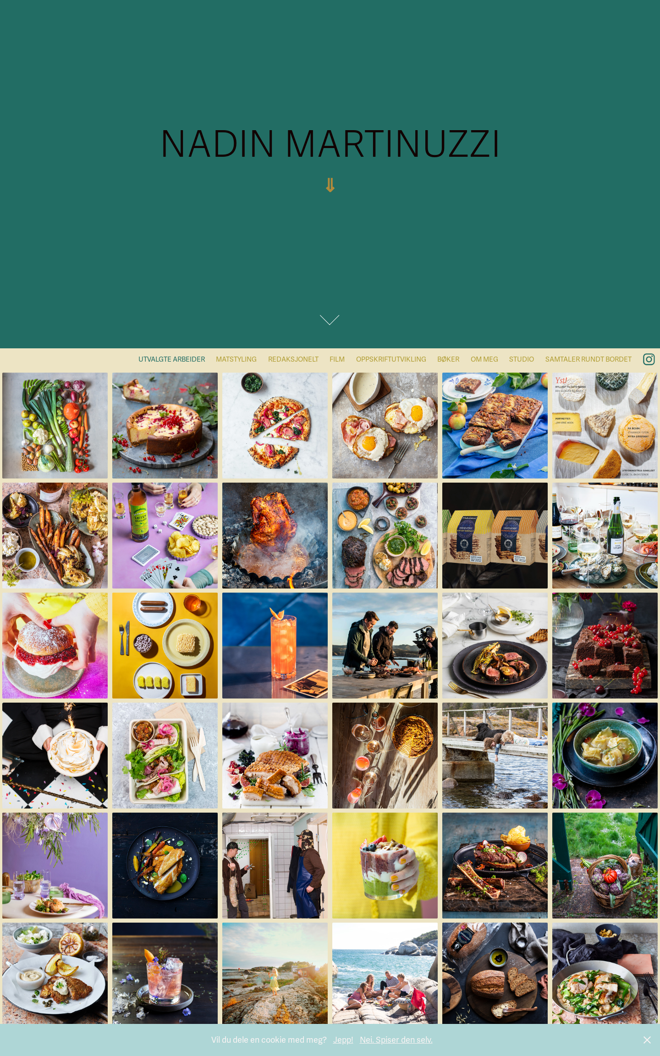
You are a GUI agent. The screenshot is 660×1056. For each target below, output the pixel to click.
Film (337, 359)
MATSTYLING (236, 359)
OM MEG (484, 359)
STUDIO (521, 359)
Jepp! (343, 1040)
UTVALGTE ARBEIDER (171, 359)
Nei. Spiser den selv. (396, 1040)
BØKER (448, 359)
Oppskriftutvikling (391, 359)
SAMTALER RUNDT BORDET (588, 359)
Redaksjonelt (293, 359)
